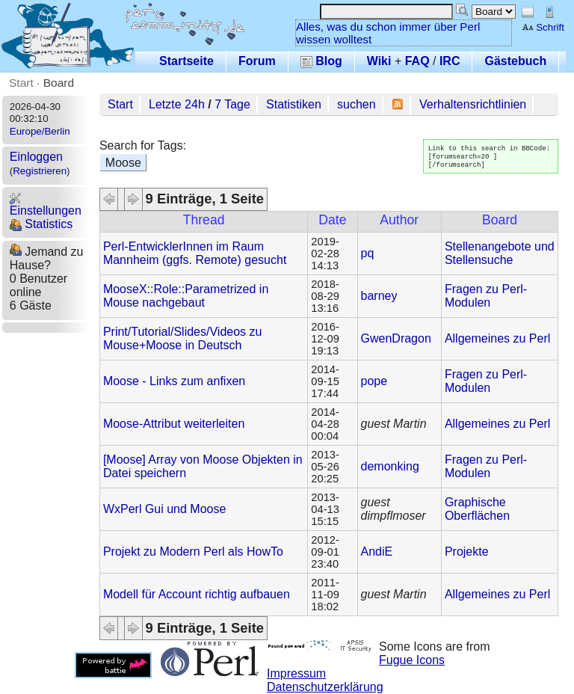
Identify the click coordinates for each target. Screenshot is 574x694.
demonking (390, 466)
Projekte (467, 551)
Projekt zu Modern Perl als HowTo (193, 551)
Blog (321, 61)
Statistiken (293, 104)
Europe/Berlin (40, 131)
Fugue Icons (412, 660)
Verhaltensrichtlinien (472, 104)
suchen (356, 104)
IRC (449, 61)
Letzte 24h (177, 104)
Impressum (296, 673)
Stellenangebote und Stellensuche (500, 253)
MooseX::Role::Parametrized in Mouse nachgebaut (185, 296)
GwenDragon (396, 338)
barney (379, 295)
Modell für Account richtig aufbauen (196, 594)
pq (367, 253)
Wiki (379, 61)
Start (21, 82)
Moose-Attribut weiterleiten (173, 423)
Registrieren (40, 170)
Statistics (41, 224)
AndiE (377, 551)
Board (58, 82)
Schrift (543, 27)
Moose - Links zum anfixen (174, 381)
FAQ (417, 61)
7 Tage (232, 104)
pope (374, 381)
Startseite (186, 61)
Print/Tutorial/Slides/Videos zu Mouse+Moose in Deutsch (182, 338)
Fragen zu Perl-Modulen (486, 296)
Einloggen (36, 156)
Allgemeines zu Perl (497, 338)
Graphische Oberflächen (477, 509)
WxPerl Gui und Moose (164, 509)
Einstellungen (45, 204)
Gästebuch (515, 61)
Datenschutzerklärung (325, 687)
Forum (257, 61)
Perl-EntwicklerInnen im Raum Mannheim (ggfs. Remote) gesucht (194, 253)
